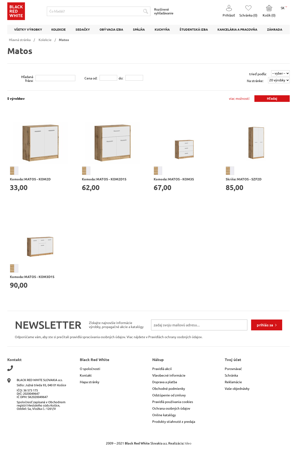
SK (284, 7)
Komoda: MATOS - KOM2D (30, 179)
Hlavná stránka (20, 40)
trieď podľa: (257, 74)
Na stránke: (255, 81)
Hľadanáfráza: (27, 79)
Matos (64, 40)
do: (121, 78)
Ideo (188, 443)
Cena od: (90, 78)
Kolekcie (45, 40)
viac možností (239, 98)
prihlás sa (265, 325)
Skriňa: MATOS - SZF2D (243, 179)
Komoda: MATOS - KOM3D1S (32, 277)
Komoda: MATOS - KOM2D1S (104, 179)
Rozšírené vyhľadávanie (163, 11)
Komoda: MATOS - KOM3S (174, 179)
